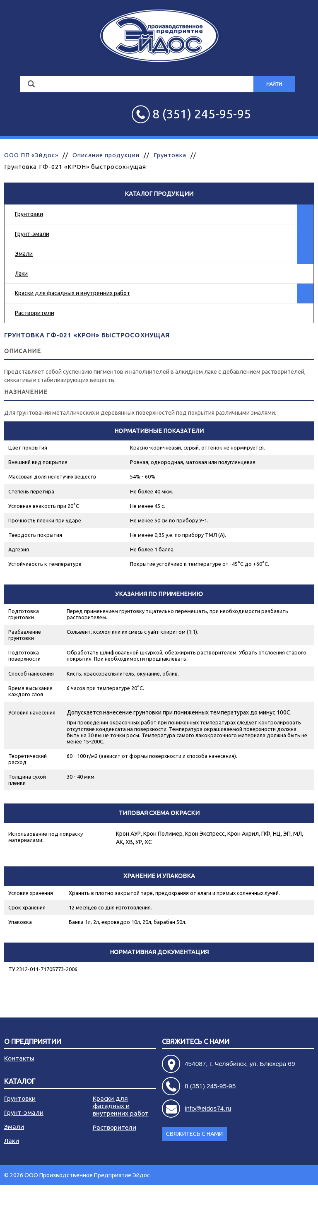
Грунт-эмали (32, 234)
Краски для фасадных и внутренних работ (72, 293)
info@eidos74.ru (208, 1108)
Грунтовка (170, 155)
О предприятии (32, 1041)
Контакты (19, 1058)
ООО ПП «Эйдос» (31, 155)
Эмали (24, 253)
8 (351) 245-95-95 (210, 1086)
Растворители (34, 313)
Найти (274, 84)
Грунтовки (29, 214)
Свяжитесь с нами (195, 1041)
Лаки (21, 273)
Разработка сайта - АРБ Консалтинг (266, 1195)
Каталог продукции (159, 193)
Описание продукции (106, 155)
